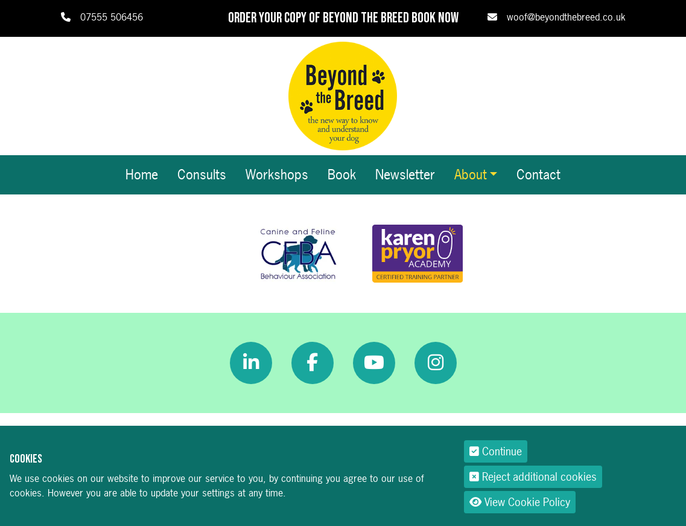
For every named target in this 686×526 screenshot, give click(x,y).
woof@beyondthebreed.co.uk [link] (566, 17)
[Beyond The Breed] (342, 94)
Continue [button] (495, 451)
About (470, 174)
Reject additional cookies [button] (533, 476)
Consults (201, 174)
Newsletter (405, 174)
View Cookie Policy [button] (519, 502)
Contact (538, 174)
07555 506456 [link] (111, 17)
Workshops (277, 174)
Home (141, 174)
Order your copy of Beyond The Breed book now (343, 18)
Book (342, 174)
